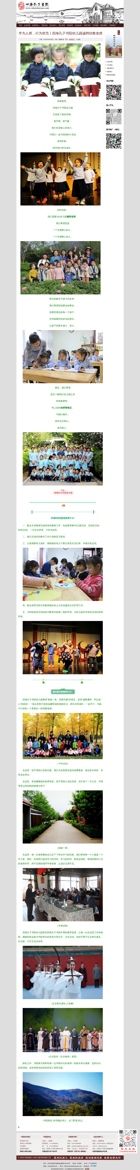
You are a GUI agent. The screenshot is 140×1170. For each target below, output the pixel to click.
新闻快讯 (72, 39)
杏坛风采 (53, 25)
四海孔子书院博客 (26, 1143)
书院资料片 (110, 68)
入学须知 (95, 25)
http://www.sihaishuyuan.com (73, 1166)
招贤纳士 (110, 71)
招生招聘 (104, 25)
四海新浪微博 (24, 1148)
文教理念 (36, 25)
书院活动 (44, 25)
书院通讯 (70, 25)
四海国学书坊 (24, 1141)
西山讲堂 (62, 25)
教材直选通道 (111, 75)
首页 (20, 25)
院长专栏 (87, 25)
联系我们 (113, 25)
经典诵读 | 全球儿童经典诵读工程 (37, 1158)
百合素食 (23, 1146)
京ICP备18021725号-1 (57, 1169)
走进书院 (27, 25)
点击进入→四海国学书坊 (80, 1148)
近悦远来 (78, 25)
